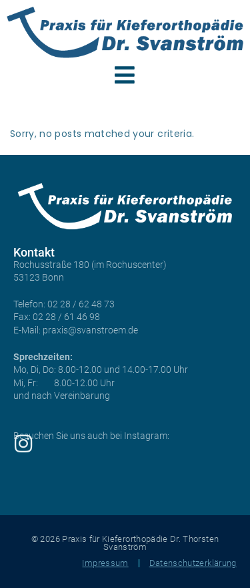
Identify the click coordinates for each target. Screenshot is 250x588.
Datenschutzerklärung (193, 563)
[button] (125, 75)
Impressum (105, 563)
